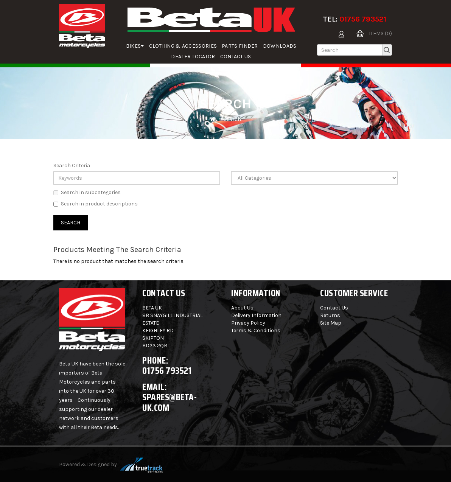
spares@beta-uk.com (169, 402)
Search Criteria (71, 165)
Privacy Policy (248, 323)
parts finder (240, 46)
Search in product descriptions (95, 204)
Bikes (135, 46)
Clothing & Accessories (183, 46)
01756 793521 (362, 19)
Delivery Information (256, 315)
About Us (242, 308)
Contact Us (235, 56)
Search (232, 119)
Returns (330, 315)
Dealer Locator (193, 56)
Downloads (280, 46)
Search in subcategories (87, 192)
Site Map (330, 323)
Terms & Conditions (255, 330)
